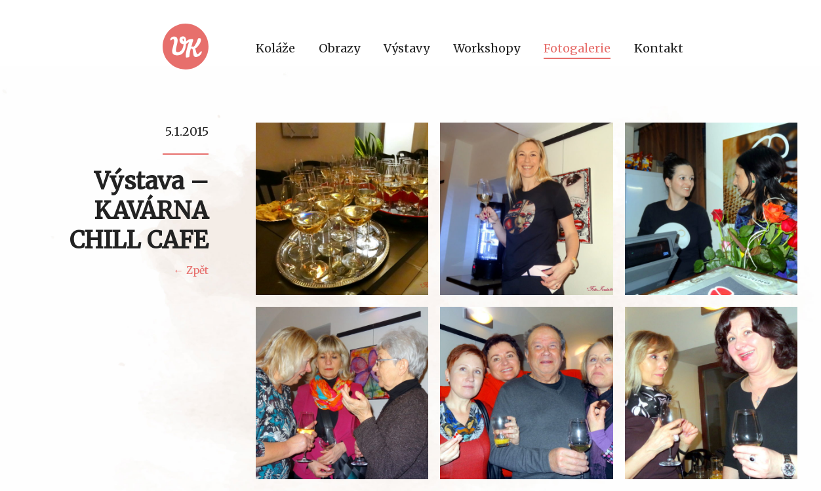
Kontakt (658, 48)
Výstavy (407, 48)
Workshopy (486, 48)
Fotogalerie (577, 48)
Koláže (275, 48)
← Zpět (191, 270)
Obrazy (339, 48)
